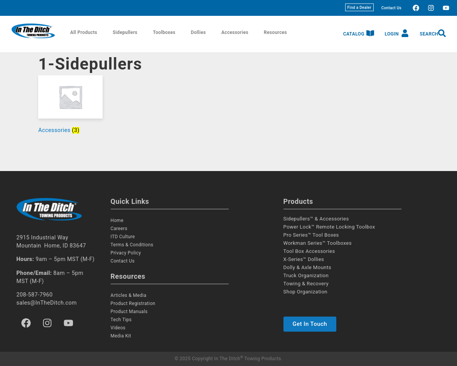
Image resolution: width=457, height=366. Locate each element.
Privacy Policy (126, 253)
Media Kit (121, 336)
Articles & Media (129, 295)
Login (391, 34)
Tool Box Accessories (309, 251)
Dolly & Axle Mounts (307, 267)
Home (117, 220)
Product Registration (133, 303)
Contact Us (391, 8)
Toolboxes (164, 32)
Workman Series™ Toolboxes (317, 243)
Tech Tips (121, 319)
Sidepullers (125, 32)
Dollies (198, 32)
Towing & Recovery (306, 283)
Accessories (234, 32)
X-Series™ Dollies (303, 259)
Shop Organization (305, 292)
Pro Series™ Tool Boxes (311, 235)
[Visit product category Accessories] (70, 106)
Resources (275, 32)
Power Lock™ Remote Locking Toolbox (329, 227)
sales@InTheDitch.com (47, 303)
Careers (119, 228)
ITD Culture (123, 236)
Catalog (353, 34)
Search (429, 34)
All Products (83, 32)
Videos (118, 327)
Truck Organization (306, 275)
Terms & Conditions (132, 244)
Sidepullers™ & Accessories (316, 219)
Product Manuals (129, 311)
